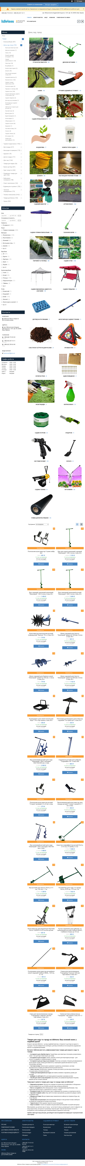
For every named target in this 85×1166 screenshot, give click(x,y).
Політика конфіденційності (61, 1164)
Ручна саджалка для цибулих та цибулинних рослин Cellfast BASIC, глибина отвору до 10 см (69, 930)
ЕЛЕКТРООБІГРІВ (38, 17)
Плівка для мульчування (39, 518)
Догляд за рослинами (40, 319)
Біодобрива (40, 147)
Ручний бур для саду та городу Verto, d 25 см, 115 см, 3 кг (70, 888)
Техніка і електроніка (10, 194)
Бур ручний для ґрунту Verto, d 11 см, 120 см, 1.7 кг (41, 888)
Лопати (68, 461)
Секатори (68, 119)
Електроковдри (26, 1132)
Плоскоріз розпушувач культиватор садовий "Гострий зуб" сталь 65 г (70, 719)
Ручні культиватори (40, 62)
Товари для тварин (9, 163)
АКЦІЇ (45, 17)
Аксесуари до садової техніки (69, 319)
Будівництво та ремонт (10, 186)
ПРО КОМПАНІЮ (31, 21)
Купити (42, 564)
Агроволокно (68, 204)
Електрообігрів (8, 42)
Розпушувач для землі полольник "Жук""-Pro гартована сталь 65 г (41, 719)
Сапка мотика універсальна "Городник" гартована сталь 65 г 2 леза (70, 1015)
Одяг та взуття (8, 170)
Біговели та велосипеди (71, 1124)
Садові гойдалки (69, 289)
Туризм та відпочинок (10, 144)
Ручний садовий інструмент (68, 90)
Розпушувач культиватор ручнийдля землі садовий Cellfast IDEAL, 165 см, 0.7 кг (41, 973)
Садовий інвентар (40, 204)
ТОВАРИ (29, 17)
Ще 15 (4, 304)
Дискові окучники (69, 62)
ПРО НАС (3, 1124)
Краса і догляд (8, 167)
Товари (4, 39)
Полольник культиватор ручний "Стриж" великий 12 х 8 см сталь (41, 803)
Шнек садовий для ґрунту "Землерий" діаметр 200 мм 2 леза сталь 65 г (69, 677)
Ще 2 (4, 286)
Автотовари (7, 147)
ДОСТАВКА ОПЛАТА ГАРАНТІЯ (10, 1130)
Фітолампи (68, 489)
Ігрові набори (68, 1127)
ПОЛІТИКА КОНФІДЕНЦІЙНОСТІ (10, 1132)
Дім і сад (6, 160)
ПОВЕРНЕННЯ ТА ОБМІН (63, 17)
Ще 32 (4, 267)
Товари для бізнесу (9, 198)
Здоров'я (6, 153)
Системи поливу (40, 461)
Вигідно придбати (51, 4)
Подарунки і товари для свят (10, 174)
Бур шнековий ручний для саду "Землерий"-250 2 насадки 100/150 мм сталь (41, 846)
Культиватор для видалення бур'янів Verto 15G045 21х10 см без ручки (41, 929)
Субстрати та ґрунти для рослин (40, 347)
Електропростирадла (28, 1127)
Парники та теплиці (40, 261)
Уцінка (5, 201)
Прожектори (68, 347)
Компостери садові (69, 147)
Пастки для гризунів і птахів (68, 175)
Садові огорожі (40, 433)
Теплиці (45, 1130)
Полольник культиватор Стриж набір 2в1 (41, 552)
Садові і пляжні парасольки (39, 232)
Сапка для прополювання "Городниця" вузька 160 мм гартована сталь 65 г (70, 973)
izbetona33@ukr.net (9, 353)
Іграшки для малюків (70, 1132)
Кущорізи (69, 433)
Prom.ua (51, 1161)
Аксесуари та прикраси (10, 150)
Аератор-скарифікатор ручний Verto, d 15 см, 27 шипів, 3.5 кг (70, 845)
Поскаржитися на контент (47, 1164)
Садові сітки (68, 261)
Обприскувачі (68, 404)
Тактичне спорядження (7, 190)
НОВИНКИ (52, 17)
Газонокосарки (69, 232)
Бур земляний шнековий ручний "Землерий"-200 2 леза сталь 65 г (70, 593)
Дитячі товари (8, 157)
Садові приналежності (40, 119)
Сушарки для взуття (28, 1124)
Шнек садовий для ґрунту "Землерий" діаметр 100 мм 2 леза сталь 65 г (69, 635)
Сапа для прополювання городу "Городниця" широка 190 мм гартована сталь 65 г (41, 1015)
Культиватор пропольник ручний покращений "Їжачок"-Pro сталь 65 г (41, 634)
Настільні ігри (68, 1135)
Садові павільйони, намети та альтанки (12, 94)
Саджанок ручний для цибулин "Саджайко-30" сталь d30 (70, 760)
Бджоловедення (69, 376)
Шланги (39, 175)
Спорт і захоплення (9, 183)
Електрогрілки (26, 1130)
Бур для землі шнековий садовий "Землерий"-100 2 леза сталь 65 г (70, 552)
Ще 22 (4, 248)
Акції (3, 35)
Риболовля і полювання (7, 179)
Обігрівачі (25, 1135)
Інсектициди (40, 404)
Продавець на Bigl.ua (42, 1162)
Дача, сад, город (8, 45)
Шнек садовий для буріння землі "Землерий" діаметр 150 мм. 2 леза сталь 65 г (41, 677)
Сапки (40, 90)
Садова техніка (40, 489)
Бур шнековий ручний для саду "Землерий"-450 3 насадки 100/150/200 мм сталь (41, 761)
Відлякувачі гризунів (49, 1132)
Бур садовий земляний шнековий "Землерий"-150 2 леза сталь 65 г (41, 593)
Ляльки (66, 1130)
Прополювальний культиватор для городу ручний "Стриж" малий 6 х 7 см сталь (69, 804)
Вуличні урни (40, 376)
